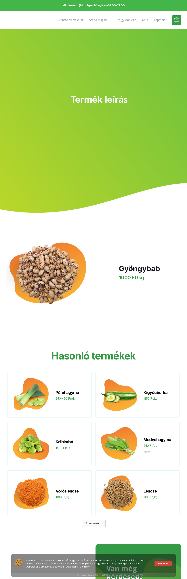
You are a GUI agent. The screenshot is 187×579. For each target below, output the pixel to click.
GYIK (145, 20)
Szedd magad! (98, 20)
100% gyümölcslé (124, 20)
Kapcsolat (160, 20)
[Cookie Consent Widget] (93, 565)
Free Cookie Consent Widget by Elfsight (93, 575)
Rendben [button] (163, 563)
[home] (16, 20)
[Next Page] (94, 523)
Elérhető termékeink (70, 20)
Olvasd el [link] (85, 566)
